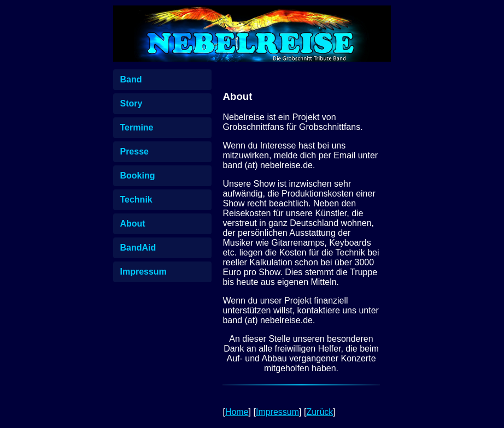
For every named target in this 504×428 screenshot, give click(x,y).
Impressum (143, 271)
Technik (136, 199)
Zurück (319, 412)
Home (237, 412)
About (132, 223)
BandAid (138, 247)
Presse (134, 151)
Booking (137, 175)
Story (131, 103)
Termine (136, 127)
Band (131, 79)
